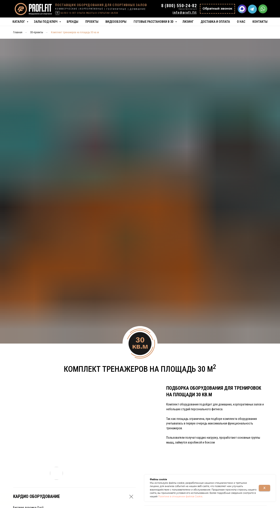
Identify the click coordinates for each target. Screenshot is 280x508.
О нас (241, 21)
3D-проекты (36, 32)
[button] (217, 9)
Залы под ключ (46, 21)
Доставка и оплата (215, 21)
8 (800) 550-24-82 (179, 5)
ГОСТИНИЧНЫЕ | (117, 9)
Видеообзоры (115, 21)
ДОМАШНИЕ (138, 9)
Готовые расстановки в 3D (154, 21)
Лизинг (188, 21)
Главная (17, 32)
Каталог (19, 21)
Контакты (260, 21)
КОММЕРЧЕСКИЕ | (67, 8)
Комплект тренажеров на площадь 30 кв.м (75, 32)
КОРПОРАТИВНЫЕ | (92, 8)
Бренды (72, 21)
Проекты (91, 21)
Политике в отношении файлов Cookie (180, 496)
